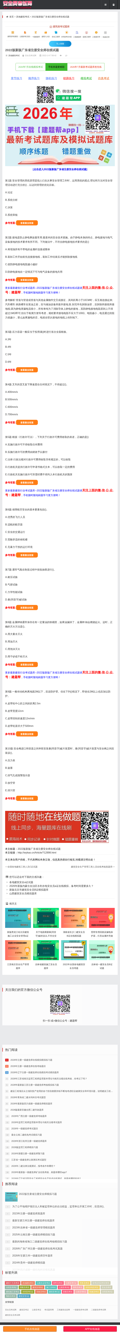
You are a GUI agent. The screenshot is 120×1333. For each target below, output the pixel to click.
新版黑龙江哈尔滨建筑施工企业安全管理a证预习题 (18, 936)
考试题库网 (49, 1310)
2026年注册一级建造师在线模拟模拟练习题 (31, 1118)
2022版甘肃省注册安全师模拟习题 (38, 1234)
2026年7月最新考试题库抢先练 (86, 67)
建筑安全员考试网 (12, 1315)
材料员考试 (58, 1297)
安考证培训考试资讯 (100, 1297)
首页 (11, 16)
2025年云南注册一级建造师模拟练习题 (33, 1275)
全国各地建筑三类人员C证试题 (21, 866)
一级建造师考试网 (80, 1310)
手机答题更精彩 (56, 67)
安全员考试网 (10, 1310)
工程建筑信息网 (63, 1310)
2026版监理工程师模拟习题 (24, 1206)
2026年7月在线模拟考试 (30, 67)
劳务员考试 (84, 1297)
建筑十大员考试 (12, 1297)
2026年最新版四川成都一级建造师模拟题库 (31, 1162)
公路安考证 (36, 1310)
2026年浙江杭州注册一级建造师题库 (29, 1199)
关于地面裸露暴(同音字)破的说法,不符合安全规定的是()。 (45, 936)
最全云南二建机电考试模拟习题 (26, 1193)
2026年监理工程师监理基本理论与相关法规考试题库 (36, 1181)
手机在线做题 (32, 1329)
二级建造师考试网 (98, 1310)
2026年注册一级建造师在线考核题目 (28, 1124)
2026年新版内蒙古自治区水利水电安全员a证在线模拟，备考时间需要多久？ (49, 886)
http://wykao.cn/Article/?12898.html (37, 852)
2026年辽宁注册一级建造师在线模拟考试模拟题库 (34, 1131)
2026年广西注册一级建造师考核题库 (29, 1174)
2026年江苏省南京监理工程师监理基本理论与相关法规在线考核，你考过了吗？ (48, 1137)
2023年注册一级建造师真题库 (28, 1254)
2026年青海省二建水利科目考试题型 (28, 1156)
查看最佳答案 (26, 223)
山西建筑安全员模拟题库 (21, 893)
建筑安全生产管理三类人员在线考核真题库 (93, 866)
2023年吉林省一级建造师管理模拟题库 (33, 1268)
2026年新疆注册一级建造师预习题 (28, 1212)
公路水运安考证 (43, 1297)
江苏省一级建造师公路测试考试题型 (28, 1218)
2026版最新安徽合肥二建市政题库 (27, 1168)
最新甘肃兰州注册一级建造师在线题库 (33, 1261)
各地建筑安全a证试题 (19, 882)
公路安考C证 (71, 1297)
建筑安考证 (24, 1310)
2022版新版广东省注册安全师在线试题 (50, 16)
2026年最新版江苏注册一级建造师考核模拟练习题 (34, 1143)
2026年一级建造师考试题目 (24, 1187)
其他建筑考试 (22, 16)
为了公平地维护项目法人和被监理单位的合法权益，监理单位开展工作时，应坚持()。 (59, 1247)
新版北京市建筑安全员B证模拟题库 (26, 889)
